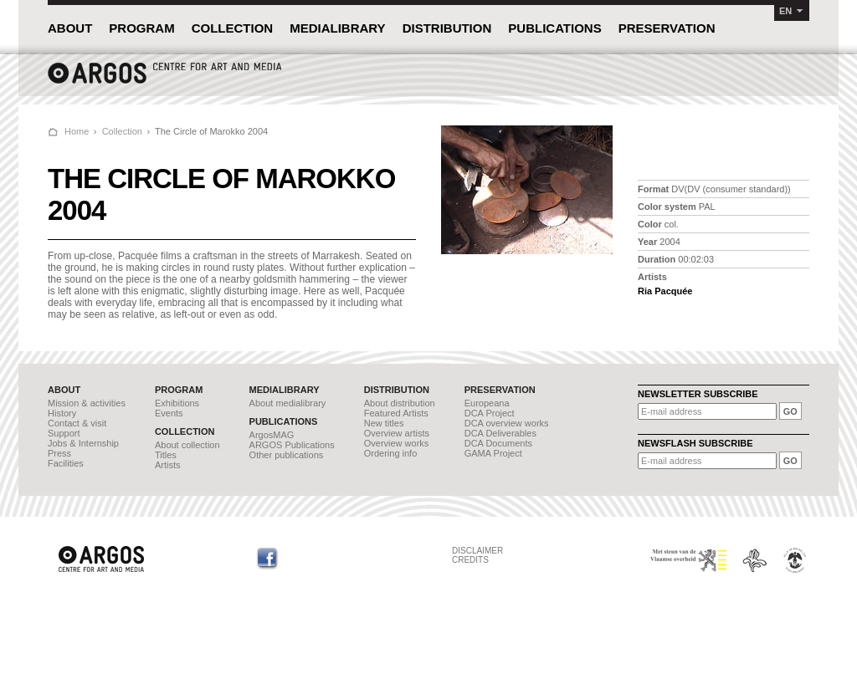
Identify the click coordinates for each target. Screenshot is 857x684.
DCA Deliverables (500, 433)
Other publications (286, 455)
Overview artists (396, 433)
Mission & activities (87, 403)
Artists (168, 465)
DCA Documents (498, 443)
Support (64, 433)
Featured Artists (396, 413)
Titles (166, 455)
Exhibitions (177, 403)
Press (59, 453)
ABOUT (70, 28)
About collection (187, 445)
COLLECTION (233, 28)
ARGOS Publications (292, 445)
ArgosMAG (272, 435)
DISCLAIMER (477, 550)
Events (169, 413)
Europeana (487, 403)
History (62, 413)
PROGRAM (141, 28)
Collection (122, 131)
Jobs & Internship (83, 443)
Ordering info (391, 453)
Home (76, 131)
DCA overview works (506, 423)
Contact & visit (77, 423)
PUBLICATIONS (554, 28)
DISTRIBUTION (447, 28)
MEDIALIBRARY (337, 28)
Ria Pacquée (665, 291)
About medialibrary (287, 403)
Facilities (66, 463)
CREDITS (470, 559)
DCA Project (489, 413)
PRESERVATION (667, 28)
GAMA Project (493, 453)
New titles (384, 423)
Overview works (396, 443)
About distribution (399, 403)
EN (785, 11)
